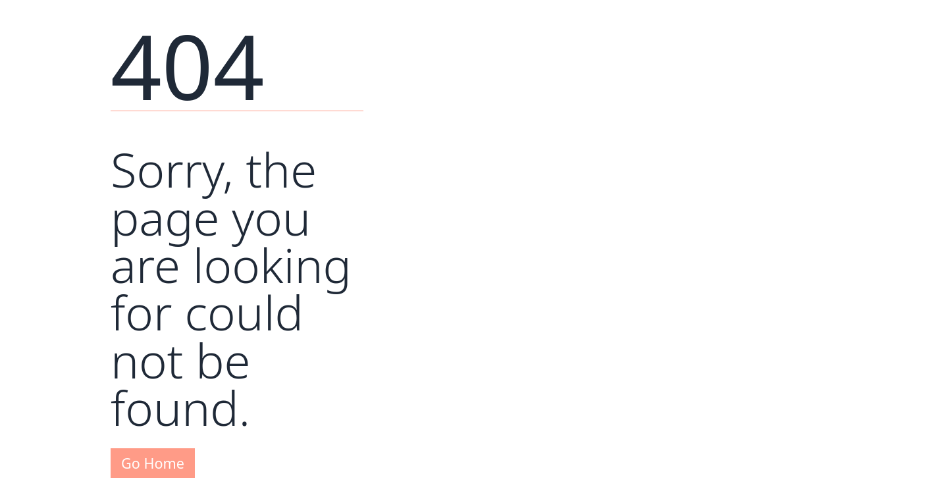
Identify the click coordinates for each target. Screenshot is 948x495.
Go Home (152, 463)
